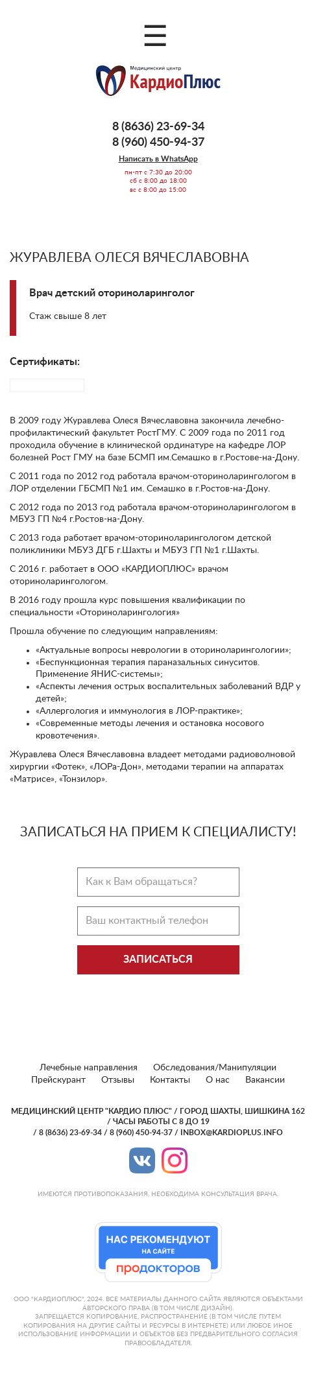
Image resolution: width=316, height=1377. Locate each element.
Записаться (158, 959)
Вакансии (265, 1080)
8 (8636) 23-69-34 (158, 127)
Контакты (170, 1080)
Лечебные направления (89, 1067)
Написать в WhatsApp (158, 159)
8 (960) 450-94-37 (158, 142)
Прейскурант (58, 1080)
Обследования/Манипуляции (214, 1067)
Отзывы (117, 1080)
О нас (218, 1080)
